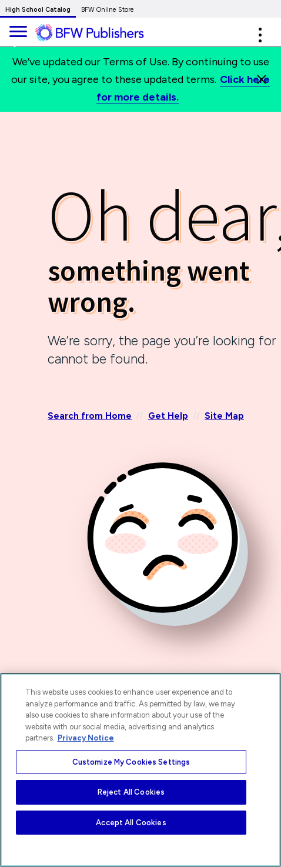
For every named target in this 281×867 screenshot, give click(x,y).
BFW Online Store (107, 10)
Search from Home (90, 415)
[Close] (261, 79)
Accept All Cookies (131, 822)
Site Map (224, 415)
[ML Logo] (98, 33)
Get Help (168, 415)
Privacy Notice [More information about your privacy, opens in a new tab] (86, 737)
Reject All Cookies (131, 792)
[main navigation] (17, 30)
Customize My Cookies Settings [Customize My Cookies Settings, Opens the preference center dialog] (131, 762)
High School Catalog (38, 10)
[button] (260, 35)
